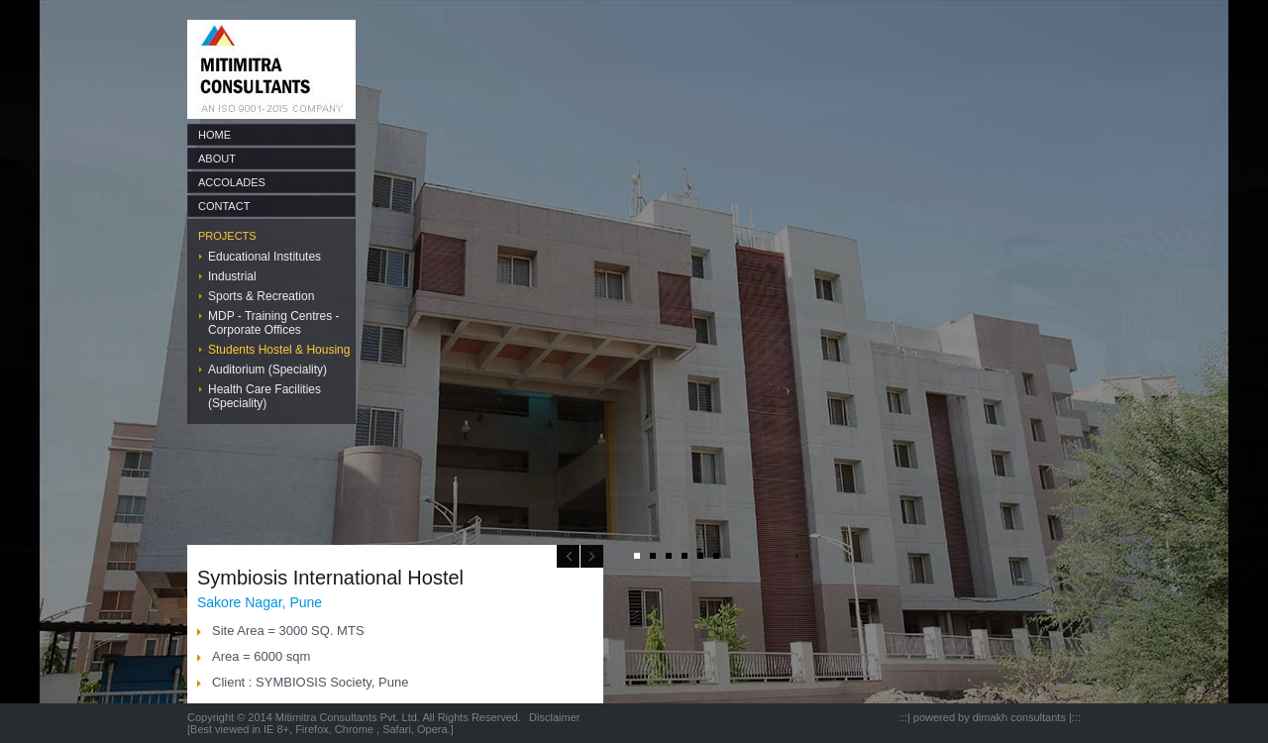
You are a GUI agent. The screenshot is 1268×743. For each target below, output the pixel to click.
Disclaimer (554, 717)
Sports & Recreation (261, 296)
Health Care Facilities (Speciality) (264, 396)
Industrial (232, 276)
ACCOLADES (231, 182)
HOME (214, 135)
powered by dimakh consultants (989, 717)
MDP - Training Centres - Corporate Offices (274, 323)
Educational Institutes (264, 257)
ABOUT (217, 158)
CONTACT (224, 206)
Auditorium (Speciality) (267, 369)
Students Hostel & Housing (279, 350)
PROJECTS (227, 236)
